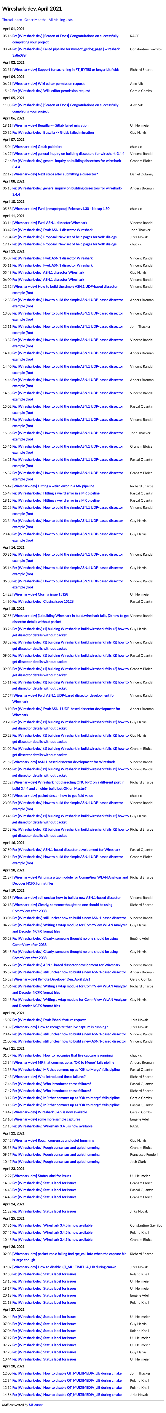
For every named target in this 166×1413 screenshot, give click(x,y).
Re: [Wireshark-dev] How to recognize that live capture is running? (62, 1055)
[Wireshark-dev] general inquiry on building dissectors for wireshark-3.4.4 (68, 154)
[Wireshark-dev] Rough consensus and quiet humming (53, 1140)
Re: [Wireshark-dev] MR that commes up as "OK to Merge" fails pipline (66, 1069)
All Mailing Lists (61, 20)
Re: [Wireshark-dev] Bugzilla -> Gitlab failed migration (53, 132)
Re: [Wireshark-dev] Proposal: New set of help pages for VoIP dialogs (64, 237)
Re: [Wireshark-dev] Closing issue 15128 (42, 601)
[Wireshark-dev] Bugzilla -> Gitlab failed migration (50, 125)
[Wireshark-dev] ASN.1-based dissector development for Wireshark (63, 762)
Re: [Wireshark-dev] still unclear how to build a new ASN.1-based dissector (69, 918)
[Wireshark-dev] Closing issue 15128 (40, 594)
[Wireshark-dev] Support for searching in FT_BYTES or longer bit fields (65, 70)
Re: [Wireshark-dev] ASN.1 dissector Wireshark (48, 272)
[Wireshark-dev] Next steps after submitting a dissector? (55, 174)
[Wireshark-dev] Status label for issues (41, 1176)
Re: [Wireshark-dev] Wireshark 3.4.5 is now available (52, 1126)
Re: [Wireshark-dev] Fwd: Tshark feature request (49, 1020)
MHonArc (36, 1405)
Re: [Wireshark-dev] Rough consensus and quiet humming (55, 1147)
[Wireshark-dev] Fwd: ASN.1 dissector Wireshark (49, 223)
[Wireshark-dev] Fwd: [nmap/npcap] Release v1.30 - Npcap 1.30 (60, 209)
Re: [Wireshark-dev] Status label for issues (44, 1183)
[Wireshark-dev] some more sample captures (46, 1119)
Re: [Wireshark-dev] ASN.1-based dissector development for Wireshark (66, 850)
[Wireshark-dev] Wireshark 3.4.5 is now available (49, 1112)
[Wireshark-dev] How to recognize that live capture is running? (60, 1027)
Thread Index (12, 20)
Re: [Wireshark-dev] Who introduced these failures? (51, 1084)
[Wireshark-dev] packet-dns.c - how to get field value (52, 796)
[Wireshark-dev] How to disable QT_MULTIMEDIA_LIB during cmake (64, 1267)
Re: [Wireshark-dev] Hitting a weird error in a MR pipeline (55, 493)
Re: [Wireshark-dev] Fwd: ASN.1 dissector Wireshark (52, 230)
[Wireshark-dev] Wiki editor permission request (48, 84)
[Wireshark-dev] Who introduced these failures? (49, 1077)
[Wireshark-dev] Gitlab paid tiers (37, 147)
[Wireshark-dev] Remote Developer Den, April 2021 (51, 979)
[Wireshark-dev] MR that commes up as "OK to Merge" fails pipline (63, 1062)
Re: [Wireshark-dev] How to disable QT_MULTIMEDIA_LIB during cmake (66, 1373)
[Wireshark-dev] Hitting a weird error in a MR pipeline (53, 486)
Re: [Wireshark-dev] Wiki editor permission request (51, 91)
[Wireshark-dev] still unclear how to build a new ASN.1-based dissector (66, 898)
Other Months (35, 20)
